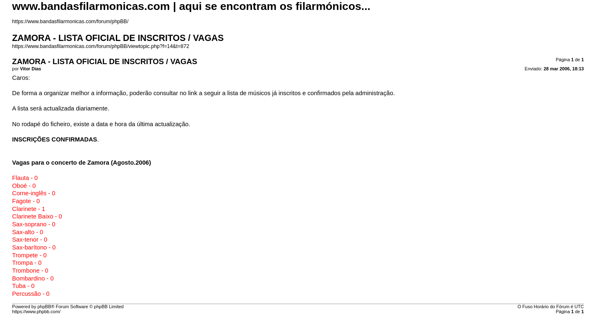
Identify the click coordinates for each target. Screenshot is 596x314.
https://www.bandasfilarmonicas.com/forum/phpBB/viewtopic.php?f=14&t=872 (100, 46)
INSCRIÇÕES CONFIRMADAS (54, 139)
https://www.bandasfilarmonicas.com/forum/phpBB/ (70, 21)
